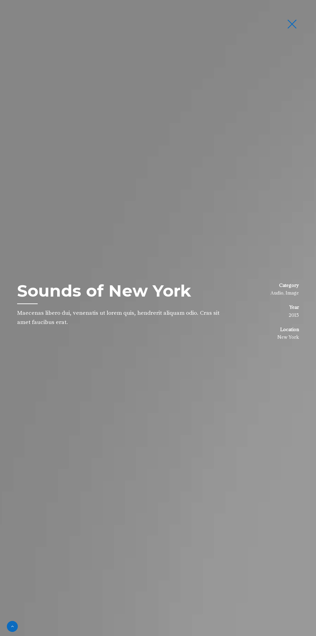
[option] (158, 318)
